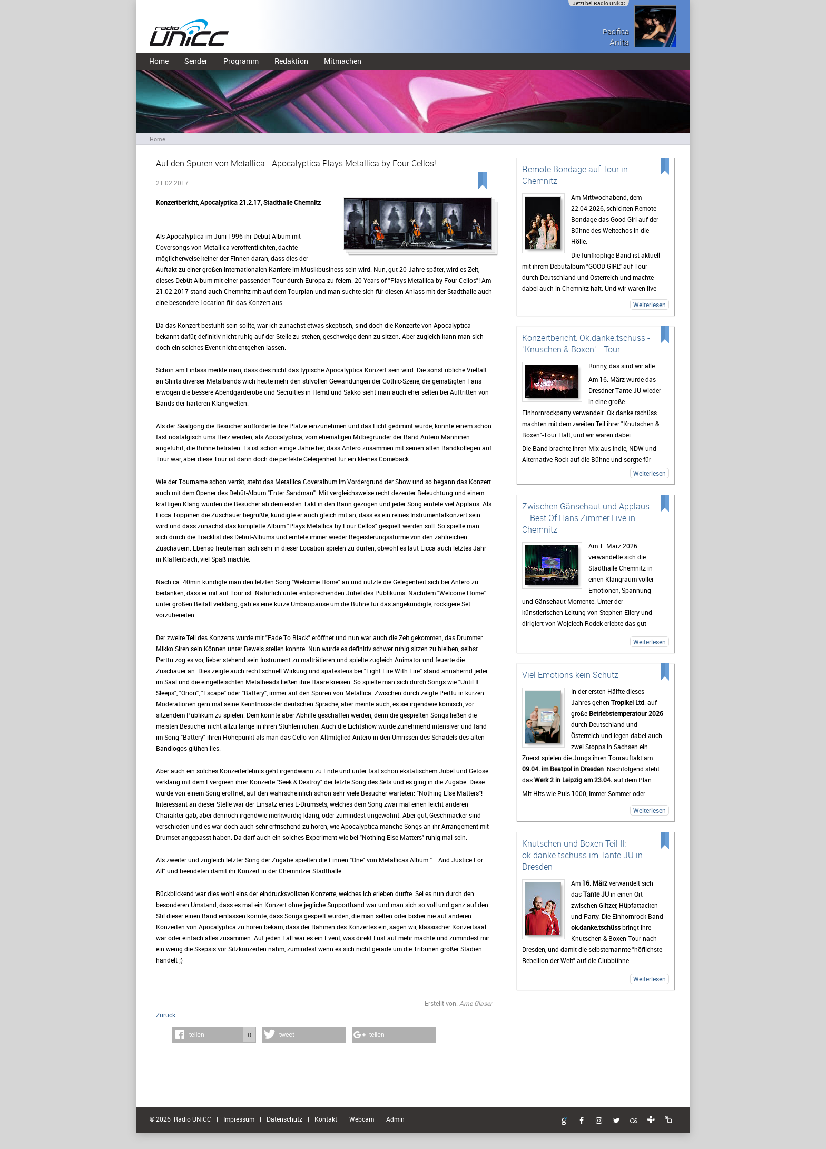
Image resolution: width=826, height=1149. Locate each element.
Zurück (165, 1014)
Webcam (361, 1119)
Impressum (238, 1119)
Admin (395, 1119)
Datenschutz (284, 1119)
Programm (241, 61)
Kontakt (325, 1119)
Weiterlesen (649, 304)
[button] (214, 1035)
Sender (196, 61)
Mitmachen (342, 61)
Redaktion (291, 61)
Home (159, 61)
